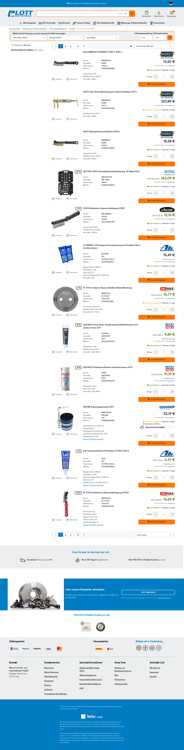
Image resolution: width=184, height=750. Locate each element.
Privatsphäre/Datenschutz (90, 680)
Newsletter (49, 681)
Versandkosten (171, 65)
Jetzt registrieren (148, 592)
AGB (81, 688)
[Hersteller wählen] (29, 37)
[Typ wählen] (101, 37)
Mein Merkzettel (50, 677)
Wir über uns (155, 668)
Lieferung (48, 690)
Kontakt (153, 677)
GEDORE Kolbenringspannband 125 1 (98, 407)
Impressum (154, 672)
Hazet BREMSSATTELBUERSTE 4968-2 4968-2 (102, 52)
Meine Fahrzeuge (51, 672)
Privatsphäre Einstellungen (55, 694)
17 (78, 46)
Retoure (47, 685)
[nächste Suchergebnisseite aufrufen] (83, 46)
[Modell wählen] (65, 37)
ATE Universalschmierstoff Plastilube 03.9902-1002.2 (106, 451)
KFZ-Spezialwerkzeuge (58, 29)
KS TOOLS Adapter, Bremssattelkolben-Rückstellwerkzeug (107, 288)
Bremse (72, 29)
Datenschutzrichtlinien (164, 598)
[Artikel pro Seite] (154, 534)
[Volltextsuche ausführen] (132, 14)
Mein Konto (49, 668)
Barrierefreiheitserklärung (90, 684)
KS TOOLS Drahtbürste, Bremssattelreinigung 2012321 (106, 493)
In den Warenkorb (156, 84)
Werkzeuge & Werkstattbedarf (35, 29)
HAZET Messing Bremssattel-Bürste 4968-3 (101, 132)
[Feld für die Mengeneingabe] (164, 76)
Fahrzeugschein (121, 684)
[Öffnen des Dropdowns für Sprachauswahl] (168, 3)
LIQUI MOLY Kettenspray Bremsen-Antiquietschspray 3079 (108, 367)
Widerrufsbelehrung (87, 675)
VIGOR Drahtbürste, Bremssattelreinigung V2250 (104, 208)
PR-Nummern (120, 680)
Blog (116, 675)
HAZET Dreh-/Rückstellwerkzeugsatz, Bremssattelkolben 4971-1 (110, 92)
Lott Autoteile (14, 29)
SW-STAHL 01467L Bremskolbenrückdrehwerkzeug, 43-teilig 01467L (111, 172)
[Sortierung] (154, 46)
